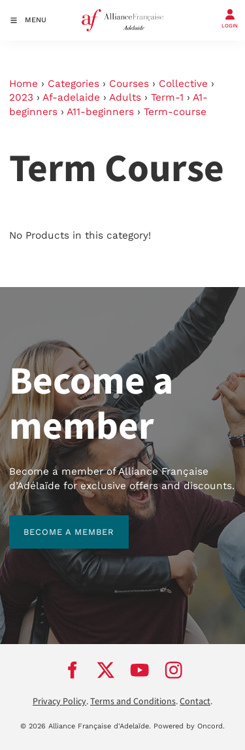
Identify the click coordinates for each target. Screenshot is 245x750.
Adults (125, 97)
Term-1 (167, 97)
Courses (129, 84)
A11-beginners (100, 112)
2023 (21, 97)
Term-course (175, 112)
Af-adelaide (71, 97)
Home (23, 84)
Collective (183, 84)
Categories (73, 84)
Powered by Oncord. (189, 726)
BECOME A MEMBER (54, 522)
